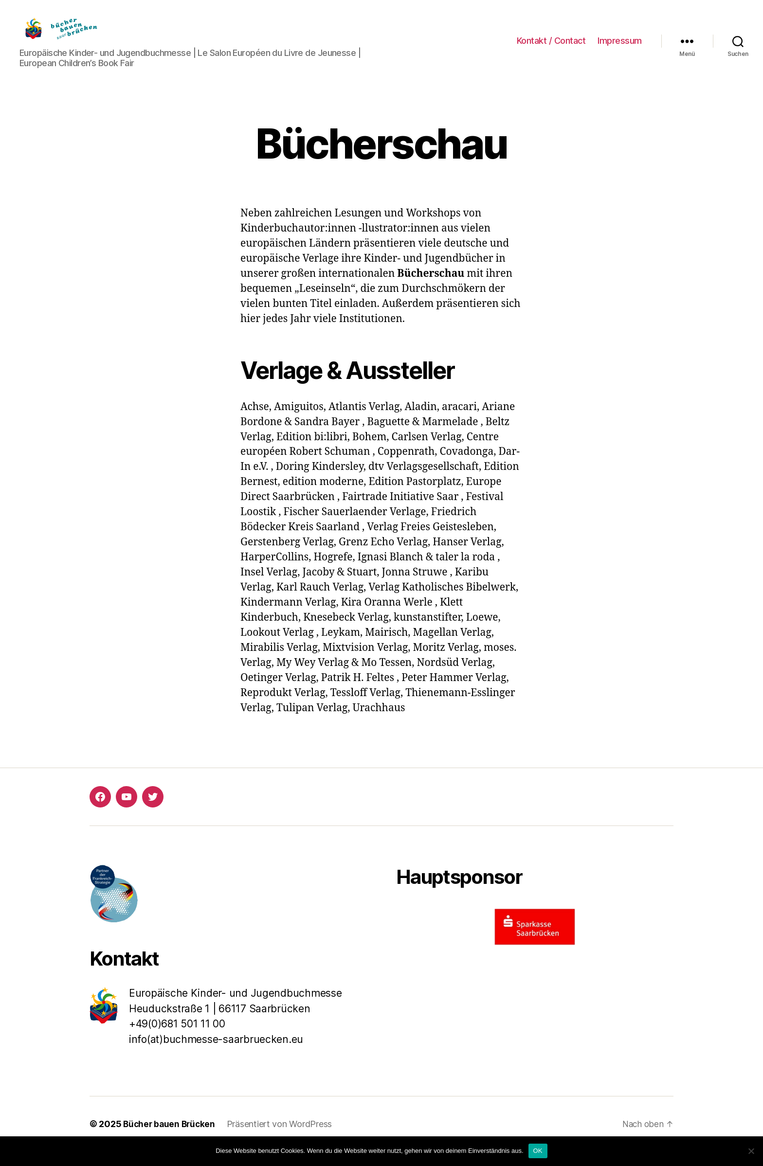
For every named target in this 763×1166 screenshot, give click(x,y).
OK (538, 1150)
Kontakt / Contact (551, 48)
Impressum (620, 48)
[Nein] (751, 1151)
